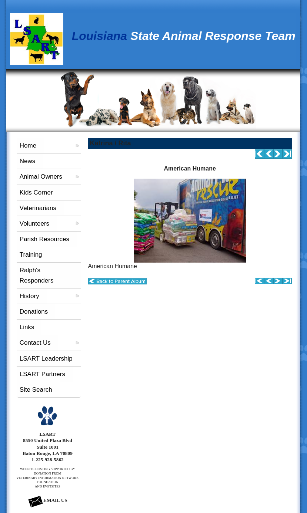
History (29, 296)
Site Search (36, 389)
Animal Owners (41, 176)
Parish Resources (44, 239)
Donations (34, 311)
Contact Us (35, 342)
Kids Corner (36, 192)
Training (31, 254)
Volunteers (34, 223)
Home (28, 145)
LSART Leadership (46, 358)
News (28, 161)
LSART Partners (42, 374)
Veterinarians (38, 208)
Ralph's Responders (37, 275)
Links (27, 327)
